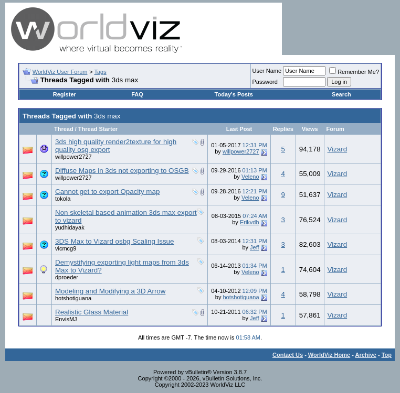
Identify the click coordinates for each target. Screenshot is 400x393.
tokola (62, 198)
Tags (100, 72)
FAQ (137, 94)
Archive (365, 355)
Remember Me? (354, 72)
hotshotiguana (73, 298)
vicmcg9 (65, 248)
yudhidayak (70, 227)
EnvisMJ (66, 319)
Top (387, 355)
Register (64, 94)
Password (265, 82)
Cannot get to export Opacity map (107, 191)
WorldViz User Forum (60, 72)
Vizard (338, 149)
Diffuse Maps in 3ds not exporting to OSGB (122, 170)
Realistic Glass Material (91, 312)
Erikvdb (249, 222)
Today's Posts (234, 94)
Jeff (254, 247)
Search (341, 94)
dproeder (66, 277)
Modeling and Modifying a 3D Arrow (110, 291)
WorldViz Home (329, 355)
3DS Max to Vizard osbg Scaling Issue (114, 241)
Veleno (250, 176)
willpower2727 (73, 157)
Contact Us (287, 355)
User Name (267, 71)
